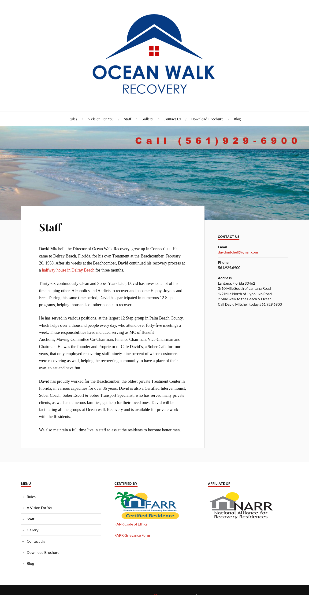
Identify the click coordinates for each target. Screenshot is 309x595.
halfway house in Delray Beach (68, 270)
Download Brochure (207, 118)
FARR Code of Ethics (131, 524)
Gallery (147, 118)
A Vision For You (101, 118)
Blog (237, 118)
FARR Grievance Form (132, 535)
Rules (72, 118)
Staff (127, 118)
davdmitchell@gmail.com (238, 252)
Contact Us (172, 118)
